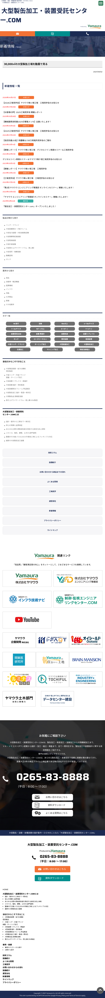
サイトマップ (52, 530)
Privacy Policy (61, 995)
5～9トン (64, 329)
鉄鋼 (7, 300)
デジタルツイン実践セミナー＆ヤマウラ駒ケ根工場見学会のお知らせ (32, 159)
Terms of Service (75, 995)
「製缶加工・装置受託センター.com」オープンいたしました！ (29, 206)
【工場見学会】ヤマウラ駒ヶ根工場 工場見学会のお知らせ (28, 178)
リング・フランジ (12, 225)
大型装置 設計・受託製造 (15, 385)
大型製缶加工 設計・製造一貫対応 (18, 392)
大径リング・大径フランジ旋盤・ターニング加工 (16, 376)
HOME (5, 889)
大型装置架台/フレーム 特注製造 (18, 388)
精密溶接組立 (85, 349)
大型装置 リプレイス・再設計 (16, 381)
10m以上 (64, 323)
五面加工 (20, 349)
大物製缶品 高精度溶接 (14, 396)
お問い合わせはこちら (17, 33)
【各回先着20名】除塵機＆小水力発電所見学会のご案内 (27, 140)
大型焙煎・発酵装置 (13, 251)
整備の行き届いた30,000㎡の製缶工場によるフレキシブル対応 (29, 436)
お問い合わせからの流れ (13, 967)
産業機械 (9, 285)
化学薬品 (9, 297)
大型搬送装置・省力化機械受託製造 (16, 369)
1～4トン (89, 329)
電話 (87, 33)
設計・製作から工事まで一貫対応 (18, 421)
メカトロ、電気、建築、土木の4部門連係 (21, 433)
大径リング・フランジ (16, 344)
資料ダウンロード (52, 33)
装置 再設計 (40, 334)
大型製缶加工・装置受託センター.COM (43, 15)
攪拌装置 (64, 339)
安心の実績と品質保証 (14, 425)
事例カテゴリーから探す (13, 947)
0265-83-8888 (52, 777)
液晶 (7, 293)
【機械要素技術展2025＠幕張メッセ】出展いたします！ (27, 121)
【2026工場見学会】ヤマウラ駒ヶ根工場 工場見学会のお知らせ (31, 102)
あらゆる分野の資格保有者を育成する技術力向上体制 (25, 429)
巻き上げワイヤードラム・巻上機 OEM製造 (22, 400)
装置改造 (64, 334)
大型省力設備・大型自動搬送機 (17, 232)
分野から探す (9, 950)
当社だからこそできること (14, 361)
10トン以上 (40, 329)
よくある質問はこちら (57, 813)
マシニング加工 (52, 349)
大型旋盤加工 (64, 344)
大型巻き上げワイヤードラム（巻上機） (20, 248)
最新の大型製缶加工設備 (15, 440)
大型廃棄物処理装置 (13, 236)
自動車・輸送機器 (12, 281)
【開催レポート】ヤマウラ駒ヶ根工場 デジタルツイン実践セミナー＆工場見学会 (38, 149)
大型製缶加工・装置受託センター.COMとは (13, 413)
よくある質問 (52, 481)
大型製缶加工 (89, 344)
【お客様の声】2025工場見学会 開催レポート (22, 112)
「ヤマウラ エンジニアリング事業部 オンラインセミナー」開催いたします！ (36, 196)
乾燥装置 (89, 339)
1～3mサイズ (16, 329)
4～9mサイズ (89, 323)
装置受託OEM (16, 334)
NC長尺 (16, 323)
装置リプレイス (89, 334)
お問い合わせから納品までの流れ (52, 472)
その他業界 (10, 304)
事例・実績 (7, 944)
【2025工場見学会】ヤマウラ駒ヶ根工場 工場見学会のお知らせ (31, 131)
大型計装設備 (11, 244)
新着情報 (52, 511)
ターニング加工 (40, 344)
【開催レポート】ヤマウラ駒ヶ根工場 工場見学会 (25, 168)
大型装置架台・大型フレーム (16, 229)
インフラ (9, 289)
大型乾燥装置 (11, 240)
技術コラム (52, 452)
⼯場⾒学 (6, 964)
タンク (8, 259)
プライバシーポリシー (52, 520)
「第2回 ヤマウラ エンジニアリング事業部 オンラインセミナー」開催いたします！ (38, 187)
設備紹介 (52, 462)
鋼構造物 (9, 255)
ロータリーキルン (40, 339)
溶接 (40, 323)
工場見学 (52, 491)
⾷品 (7, 278)
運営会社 (52, 501)
